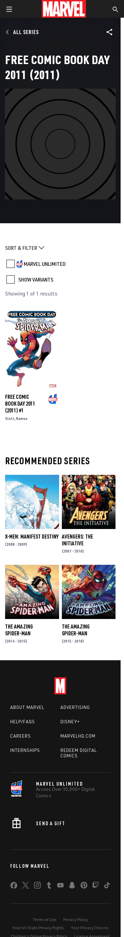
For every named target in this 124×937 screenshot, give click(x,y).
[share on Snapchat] (72, 886)
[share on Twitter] (25, 886)
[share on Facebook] (13, 886)
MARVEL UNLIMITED (45, 263)
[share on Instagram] (37, 886)
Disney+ (70, 721)
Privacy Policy (75, 919)
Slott (9, 418)
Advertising (75, 707)
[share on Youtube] (60, 886)
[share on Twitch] (95, 886)
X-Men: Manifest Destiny (31, 536)
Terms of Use (44, 919)
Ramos (22, 418)
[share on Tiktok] (107, 886)
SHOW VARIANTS (35, 279)
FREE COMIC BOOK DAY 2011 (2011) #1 (20, 403)
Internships (25, 750)
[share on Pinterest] (84, 886)
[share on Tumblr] (49, 886)
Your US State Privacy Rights (38, 927)
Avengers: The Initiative (77, 540)
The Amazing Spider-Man (19, 630)
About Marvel (27, 707)
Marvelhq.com (77, 736)
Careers (20, 736)
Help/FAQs (22, 721)
